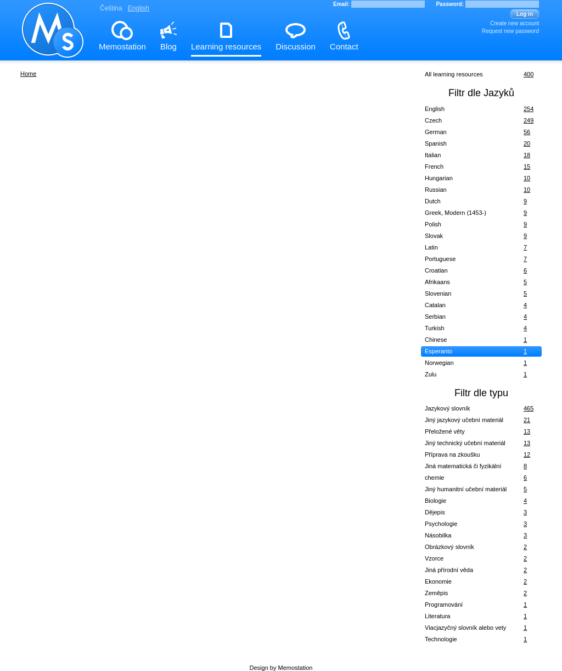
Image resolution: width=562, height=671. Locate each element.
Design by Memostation (281, 667)
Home (28, 73)
